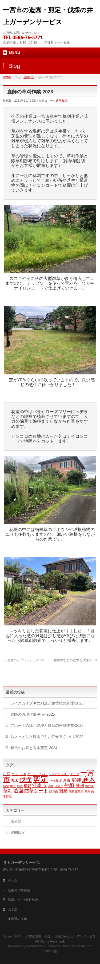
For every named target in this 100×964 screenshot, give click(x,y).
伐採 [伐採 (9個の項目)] (25, 779)
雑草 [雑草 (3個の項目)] (63, 791)
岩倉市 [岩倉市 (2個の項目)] (64, 781)
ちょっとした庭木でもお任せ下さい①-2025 (46, 736)
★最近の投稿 (17, 919)
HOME (7, 77)
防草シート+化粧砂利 (23, 900)
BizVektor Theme (58, 946)
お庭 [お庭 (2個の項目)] (6, 774)
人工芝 (12, 909)
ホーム (12, 880)
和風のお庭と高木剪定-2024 (33, 748)
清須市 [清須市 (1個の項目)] (59, 786)
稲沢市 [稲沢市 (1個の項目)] (89, 786)
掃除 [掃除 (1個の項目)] (6, 786)
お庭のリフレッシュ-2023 (23, 660)
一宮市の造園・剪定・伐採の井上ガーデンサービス (59, 936)
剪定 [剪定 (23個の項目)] (40, 779)
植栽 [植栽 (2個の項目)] (27, 786)
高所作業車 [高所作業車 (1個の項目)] (76, 791)
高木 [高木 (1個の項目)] (87, 791)
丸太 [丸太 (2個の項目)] (14, 781)
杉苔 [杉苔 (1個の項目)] (20, 786)
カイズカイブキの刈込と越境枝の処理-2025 (46, 703)
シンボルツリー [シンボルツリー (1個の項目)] (59, 774)
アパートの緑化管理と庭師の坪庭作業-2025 (46, 725)
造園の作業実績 (19, 890)
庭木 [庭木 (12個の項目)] (88, 779)
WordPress (34, 946)
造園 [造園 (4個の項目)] (18, 790)
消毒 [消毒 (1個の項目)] (51, 786)
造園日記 (28, 77)
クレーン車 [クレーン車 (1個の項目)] (18, 774)
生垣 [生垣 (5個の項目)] (69, 785)
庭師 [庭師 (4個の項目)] (76, 780)
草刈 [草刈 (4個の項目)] (8, 790)
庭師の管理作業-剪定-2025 (32, 714)
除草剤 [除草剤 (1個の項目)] (53, 791)
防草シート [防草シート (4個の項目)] (36, 790)
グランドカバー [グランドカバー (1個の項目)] (37, 774)
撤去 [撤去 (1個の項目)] (13, 786)
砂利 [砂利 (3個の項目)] (79, 785)
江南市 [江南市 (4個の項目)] (39, 785)
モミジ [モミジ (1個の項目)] (74, 774)
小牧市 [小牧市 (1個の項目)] (53, 780)
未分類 (16, 821)
